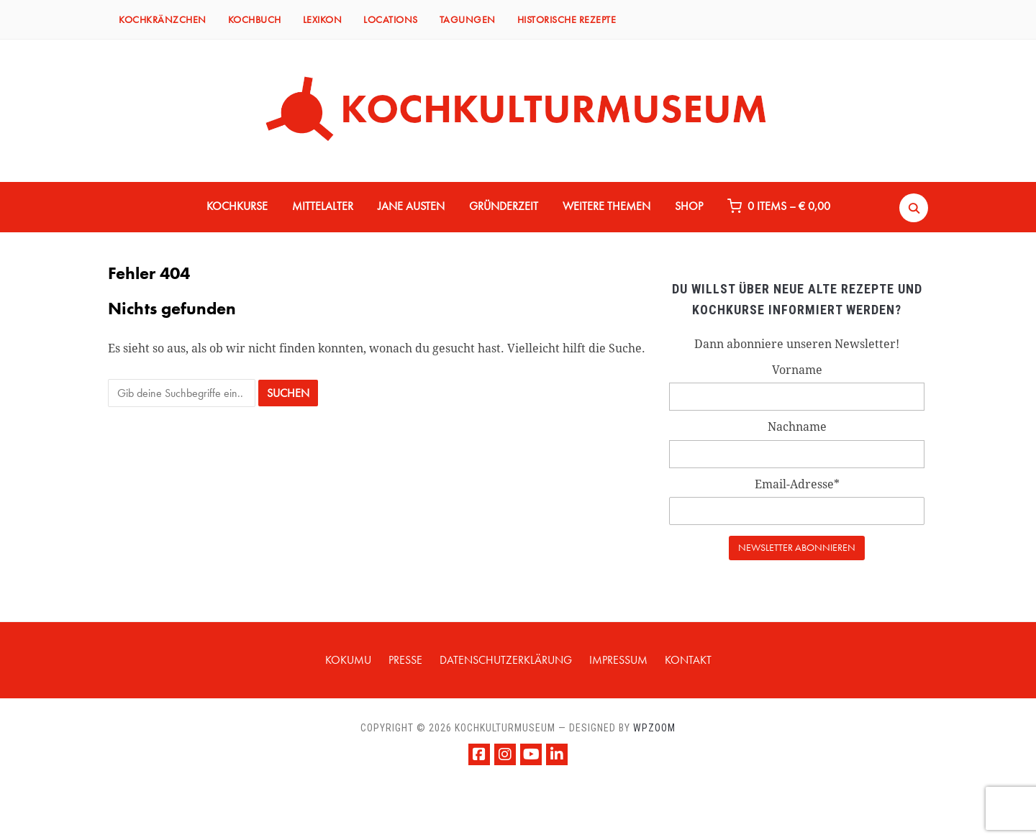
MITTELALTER (322, 206)
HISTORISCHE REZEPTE (567, 19)
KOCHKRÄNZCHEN (162, 19)
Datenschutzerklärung (506, 659)
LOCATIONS (390, 19)
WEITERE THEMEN (606, 206)
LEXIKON (322, 19)
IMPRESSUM (618, 659)
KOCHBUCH (254, 19)
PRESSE (405, 659)
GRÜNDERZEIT (503, 206)
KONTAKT (688, 659)
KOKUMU (348, 659)
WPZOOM (654, 728)
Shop (689, 206)
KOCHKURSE (237, 206)
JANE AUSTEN (411, 206)
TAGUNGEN (468, 19)
